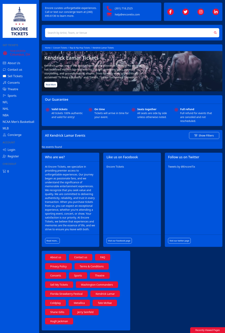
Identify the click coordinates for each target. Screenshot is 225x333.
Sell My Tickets (59, 284)
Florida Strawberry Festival (66, 294)
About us (55, 257)
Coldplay (55, 303)
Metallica (79, 303)
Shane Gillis (57, 312)
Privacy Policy (58, 266)
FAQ (102, 257)
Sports (78, 275)
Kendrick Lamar (105, 294)
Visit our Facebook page (119, 240)
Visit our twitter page (179, 240)
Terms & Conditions (92, 266)
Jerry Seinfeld (85, 312)
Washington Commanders (97, 284)
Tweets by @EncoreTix (181, 166)
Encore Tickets (115, 166)
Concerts (55, 275)
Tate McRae (105, 303)
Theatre (99, 275)
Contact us (80, 257)
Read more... (52, 240)
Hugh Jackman (59, 321)
